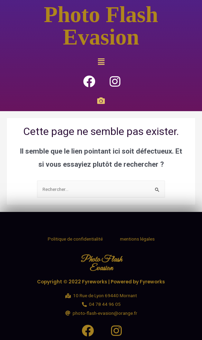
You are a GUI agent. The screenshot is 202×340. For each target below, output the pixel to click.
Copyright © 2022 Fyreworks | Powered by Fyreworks (101, 282)
